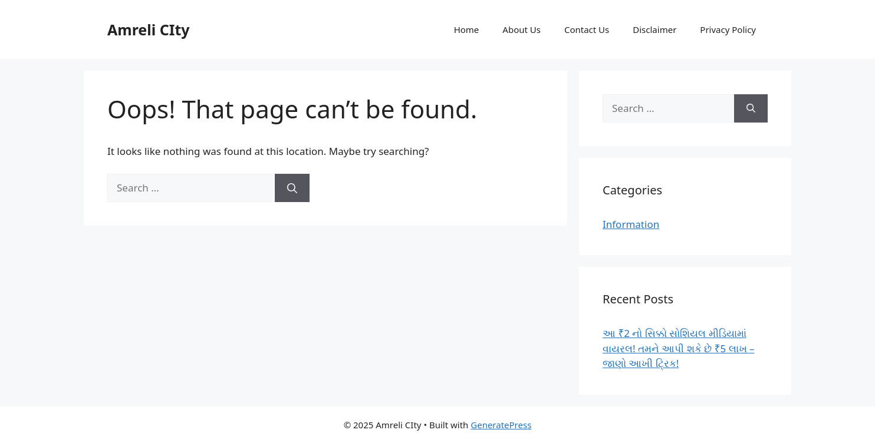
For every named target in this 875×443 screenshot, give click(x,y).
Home (466, 29)
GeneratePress (501, 425)
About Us (521, 29)
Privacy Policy (728, 29)
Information (631, 224)
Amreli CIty (148, 29)
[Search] (292, 188)
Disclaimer (654, 29)
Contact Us (586, 29)
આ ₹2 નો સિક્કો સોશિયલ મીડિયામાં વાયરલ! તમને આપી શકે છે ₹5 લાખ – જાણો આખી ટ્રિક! (678, 348)
